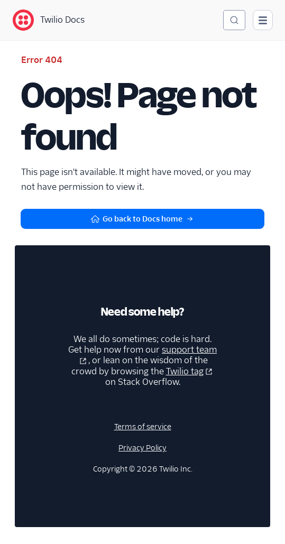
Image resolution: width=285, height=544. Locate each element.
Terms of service (142, 426)
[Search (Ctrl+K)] (234, 20)
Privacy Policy (142, 448)
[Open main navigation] (262, 20)
